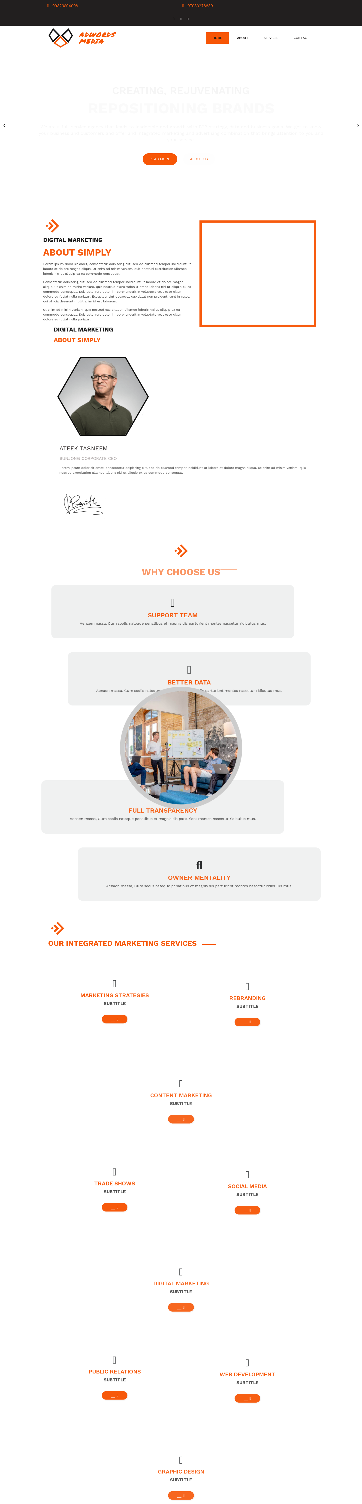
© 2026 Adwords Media (70, 1498)
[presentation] (4, 112)
